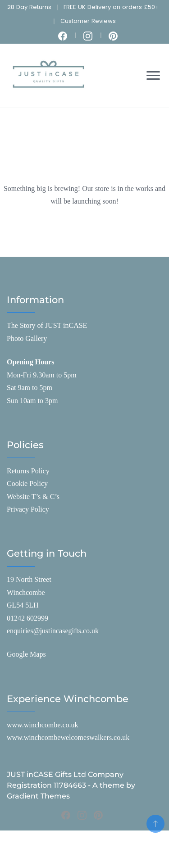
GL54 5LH (23, 605)
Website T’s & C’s (33, 496)
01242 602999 (27, 618)
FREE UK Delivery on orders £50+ (111, 7)
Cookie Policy (27, 483)
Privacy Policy (28, 509)
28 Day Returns (29, 7)
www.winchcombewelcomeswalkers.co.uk (68, 737)
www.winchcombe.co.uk (42, 725)
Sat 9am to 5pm (29, 387)
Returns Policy (28, 471)
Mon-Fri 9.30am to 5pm (42, 375)
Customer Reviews (88, 21)
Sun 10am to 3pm (32, 400)
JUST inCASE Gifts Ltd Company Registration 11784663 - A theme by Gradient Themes (71, 785)
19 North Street (29, 579)
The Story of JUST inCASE (47, 325)
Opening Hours (30, 362)
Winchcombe (26, 592)
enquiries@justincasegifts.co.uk (53, 631)
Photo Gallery (27, 338)
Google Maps (26, 654)
